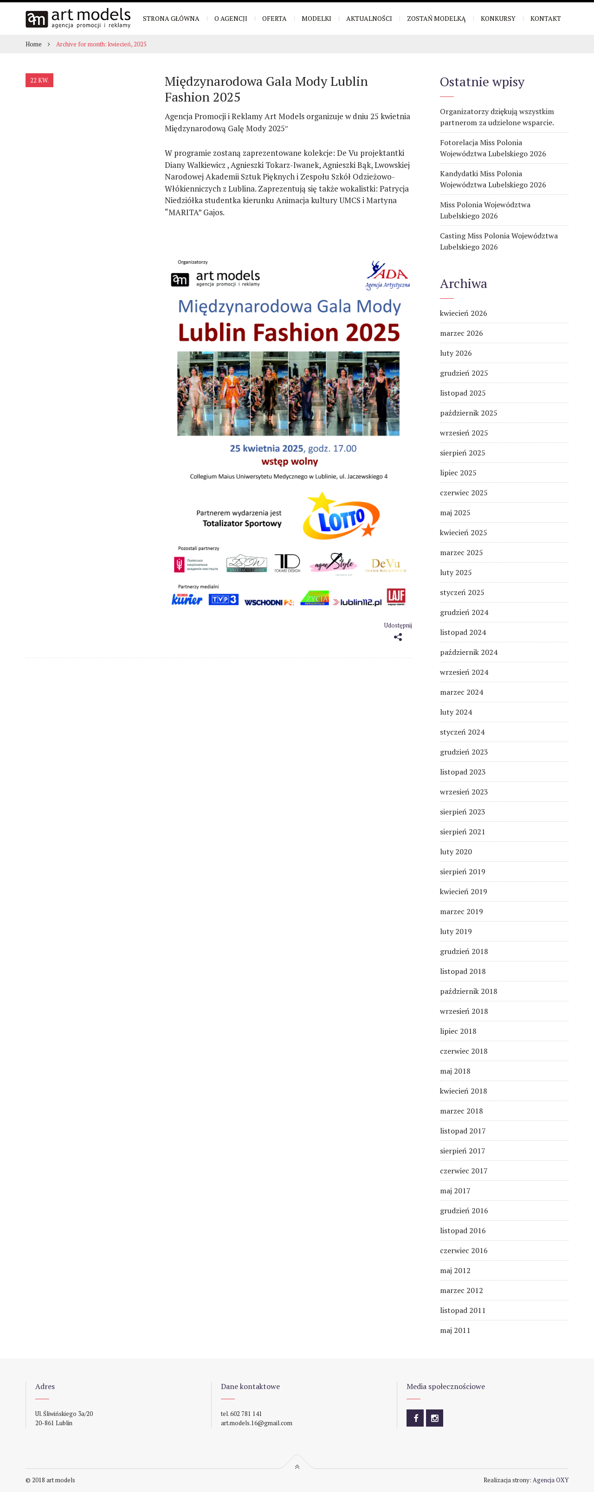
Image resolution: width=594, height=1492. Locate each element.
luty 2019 (456, 931)
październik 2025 (468, 413)
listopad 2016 (463, 1230)
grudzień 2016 (464, 1210)
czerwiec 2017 (464, 1170)
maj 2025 (455, 512)
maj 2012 (455, 1270)
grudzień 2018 (464, 951)
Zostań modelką (436, 18)
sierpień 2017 (462, 1151)
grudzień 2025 (464, 373)
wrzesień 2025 (464, 433)
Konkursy (498, 18)
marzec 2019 (461, 911)
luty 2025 (456, 572)
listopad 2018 (463, 971)
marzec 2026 (461, 333)
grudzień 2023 (464, 752)
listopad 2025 (463, 393)
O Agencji (230, 18)
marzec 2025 (461, 552)
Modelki (316, 18)
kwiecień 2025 (463, 532)
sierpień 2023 (462, 812)
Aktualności (369, 18)
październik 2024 (468, 652)
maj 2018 (455, 1071)
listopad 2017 (463, 1131)
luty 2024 (456, 712)
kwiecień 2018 (463, 1091)
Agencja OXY (550, 1480)
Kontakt (545, 18)
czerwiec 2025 (464, 492)
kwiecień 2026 (463, 313)
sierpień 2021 (462, 831)
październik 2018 (468, 991)
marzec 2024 (461, 692)
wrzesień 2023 (464, 792)
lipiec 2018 (458, 1031)
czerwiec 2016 (464, 1250)
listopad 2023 (463, 772)
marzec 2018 (461, 1111)
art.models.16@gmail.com (256, 1423)
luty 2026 (456, 353)
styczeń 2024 (462, 732)
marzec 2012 (461, 1290)
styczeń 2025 (462, 592)
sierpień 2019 (462, 871)
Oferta (274, 18)
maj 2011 (455, 1330)
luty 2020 (456, 851)
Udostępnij (398, 625)
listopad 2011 (463, 1310)
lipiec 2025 (458, 472)
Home (34, 44)
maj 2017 (455, 1190)
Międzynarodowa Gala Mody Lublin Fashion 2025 (266, 88)
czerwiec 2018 (464, 1051)
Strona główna (171, 18)
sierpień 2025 (462, 453)
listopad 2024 (463, 632)
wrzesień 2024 (464, 672)
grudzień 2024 (464, 612)
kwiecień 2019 (463, 891)
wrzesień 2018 (464, 1011)
